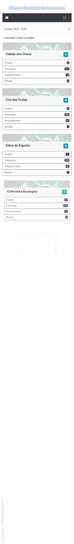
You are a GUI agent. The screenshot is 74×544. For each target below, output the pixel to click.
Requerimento (37, 74)
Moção (37, 81)
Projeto (37, 62)
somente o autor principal (19, 37)
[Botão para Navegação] (64, 17)
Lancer (3, 521)
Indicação (37, 68)
